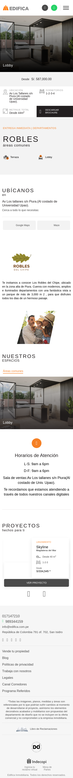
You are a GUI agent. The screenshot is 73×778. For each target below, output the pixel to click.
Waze (56, 225)
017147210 (11, 616)
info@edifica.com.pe (15, 626)
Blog (5, 658)
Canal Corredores (14, 684)
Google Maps (23, 225)
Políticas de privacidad (17, 664)
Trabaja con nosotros (16, 671)
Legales (7, 677)
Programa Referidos (16, 691)
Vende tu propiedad (15, 651)
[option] (36, 44)
